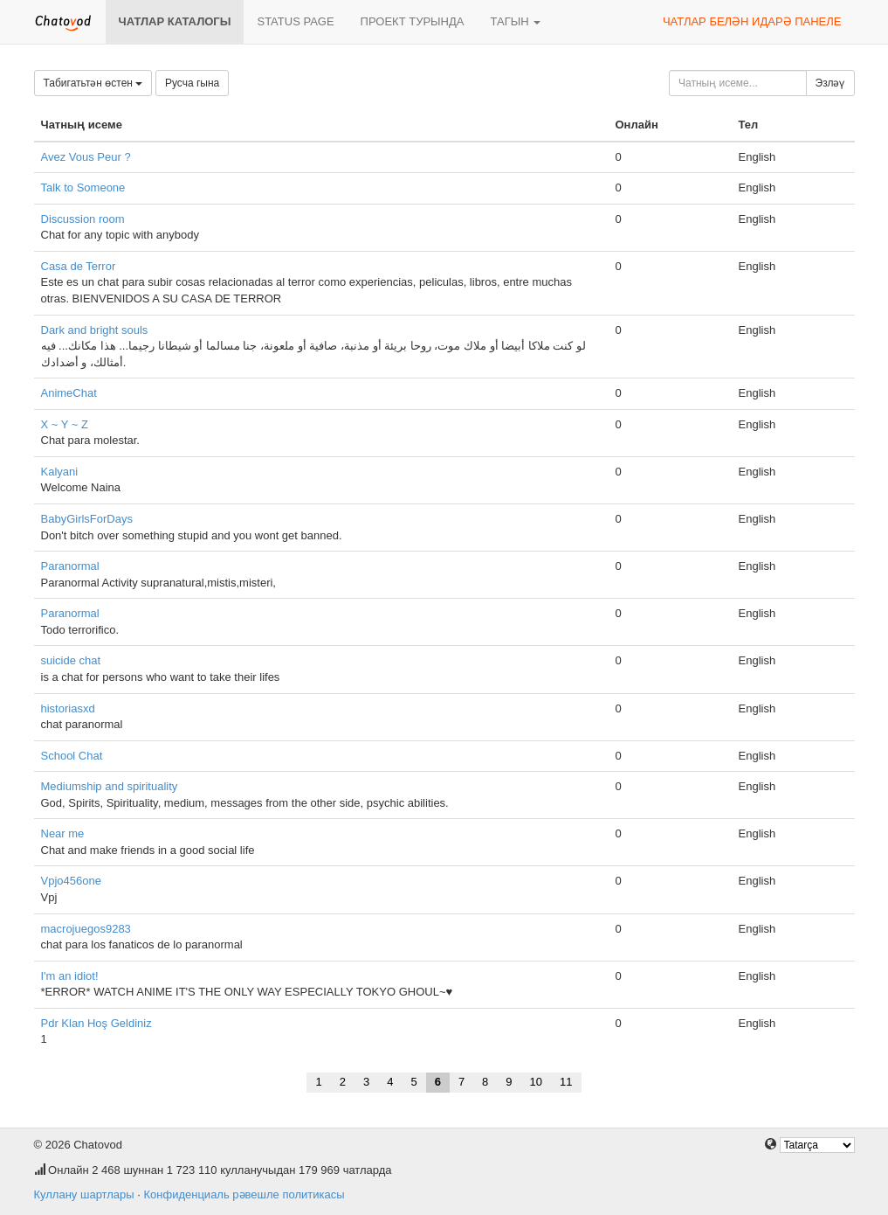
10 (536, 1081)
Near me (63, 833)
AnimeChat (69, 392)
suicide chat (71, 660)
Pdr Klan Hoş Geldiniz (96, 1023)
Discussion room (83, 219)
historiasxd (68, 708)
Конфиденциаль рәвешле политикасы (243, 1194)
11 (566, 1081)
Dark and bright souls (94, 330)
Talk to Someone (83, 187)
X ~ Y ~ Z (64, 424)
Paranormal (70, 566)
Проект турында (413, 21)
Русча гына (192, 83)
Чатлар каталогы (175, 21)
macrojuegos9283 (86, 928)
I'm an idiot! (70, 975)
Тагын (515, 21)
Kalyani (60, 471)
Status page (295, 21)
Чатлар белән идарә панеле (752, 21)
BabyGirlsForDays (87, 518)
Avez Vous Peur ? (86, 156)
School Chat (72, 755)
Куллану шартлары (84, 1194)
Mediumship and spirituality (109, 786)
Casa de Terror (78, 266)
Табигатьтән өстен (93, 83)
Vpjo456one (71, 880)
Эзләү (830, 83)
